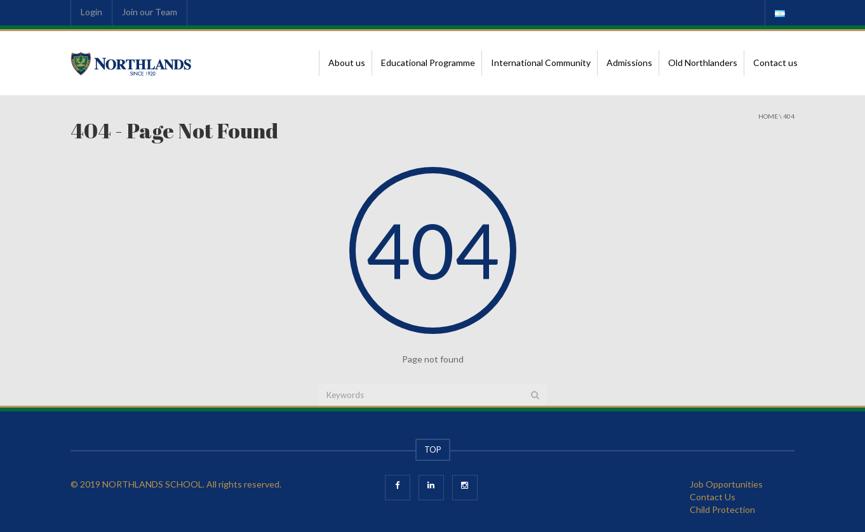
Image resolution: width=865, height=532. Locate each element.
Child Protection (722, 509)
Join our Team (149, 11)
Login (91, 11)
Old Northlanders (702, 62)
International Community (541, 62)
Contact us (775, 62)
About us (346, 62)
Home (768, 116)
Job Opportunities (726, 484)
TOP (432, 449)
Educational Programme (428, 62)
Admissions (629, 62)
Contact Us (712, 496)
